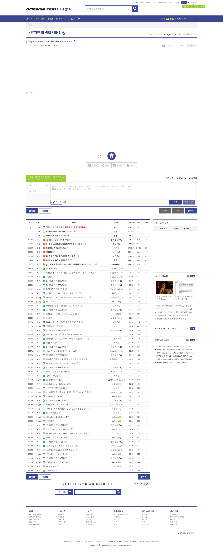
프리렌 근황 (49, 466)
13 (97, 484)
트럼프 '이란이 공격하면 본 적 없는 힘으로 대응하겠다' (175, 350)
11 (89, 484)
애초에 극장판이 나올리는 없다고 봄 (60, 314)
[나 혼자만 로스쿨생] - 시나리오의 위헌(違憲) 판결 (66, 392)
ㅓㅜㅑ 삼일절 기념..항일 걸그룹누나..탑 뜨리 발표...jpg (175, 353)
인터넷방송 (174, 514)
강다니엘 (61, 519)
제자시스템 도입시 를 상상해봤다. (59, 450)
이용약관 (99, 542)
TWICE (60, 524)
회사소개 (67, 542)
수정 (165, 210)
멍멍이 (144, 514)
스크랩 (163, 45)
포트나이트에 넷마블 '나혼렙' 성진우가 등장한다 (65, 409)
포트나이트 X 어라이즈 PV (56, 417)
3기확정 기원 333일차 (54, 347)
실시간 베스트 (161, 276)
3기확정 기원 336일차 (54, 285)
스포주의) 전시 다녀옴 (54, 388)
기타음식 (145, 524)
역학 (115, 524)
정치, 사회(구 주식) (121, 514)
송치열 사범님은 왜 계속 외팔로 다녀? (60, 293)
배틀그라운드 (34, 519)
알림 (186, 229)
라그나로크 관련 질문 (53, 289)
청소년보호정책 (130, 542)
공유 (105, 165)
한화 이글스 (90, 517)
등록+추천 (189, 202)
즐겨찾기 (163, 229)
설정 (150, 35)
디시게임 (162, 2)
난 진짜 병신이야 (51, 413)
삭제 (178, 210)
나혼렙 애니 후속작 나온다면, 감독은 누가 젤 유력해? (67, 273)
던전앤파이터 (34, 524)
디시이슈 (172, 328)
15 (104, 484)
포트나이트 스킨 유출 (53, 454)
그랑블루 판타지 (35, 517)
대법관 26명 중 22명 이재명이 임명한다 (172, 363)
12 (93, 484)
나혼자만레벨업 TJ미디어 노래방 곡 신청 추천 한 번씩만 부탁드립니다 (68, 359)
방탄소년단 (62, 522)
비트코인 (117, 517)
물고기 (144, 519)
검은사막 (32, 522)
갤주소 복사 (177, 35)
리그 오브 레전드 (35, 514)
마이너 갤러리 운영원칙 (149, 542)
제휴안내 (78, 542)
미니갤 (142, 2)
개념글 (45, 210)
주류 (143, 522)
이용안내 (188, 35)
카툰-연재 (173, 522)
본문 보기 (169, 178)
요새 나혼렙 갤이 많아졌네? (56, 372)
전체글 (32, 210)
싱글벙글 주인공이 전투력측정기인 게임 (170, 319)
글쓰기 (191, 210)
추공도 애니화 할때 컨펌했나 (57, 429)
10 (86, 484)
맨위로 (190, 533)
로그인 (183, 3)
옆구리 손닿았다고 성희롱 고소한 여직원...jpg (174, 356)
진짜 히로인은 (50, 376)
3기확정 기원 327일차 (54, 458)
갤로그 (155, 2)
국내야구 (89, 514)
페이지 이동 (141, 484)
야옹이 (144, 517)
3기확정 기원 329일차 (54, 425)
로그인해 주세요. (163, 223)
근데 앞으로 (49, 318)
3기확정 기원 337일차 (54, 281)
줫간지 (47, 421)
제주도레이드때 (51, 470)
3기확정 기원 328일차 (54, 442)
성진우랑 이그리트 (52, 396)
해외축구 (89, 524)
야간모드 (192, 3)
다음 (109, 484)
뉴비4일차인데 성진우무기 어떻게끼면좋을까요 (64, 339)
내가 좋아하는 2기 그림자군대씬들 (59, 363)
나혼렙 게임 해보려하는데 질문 (58, 405)
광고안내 (88, 542)
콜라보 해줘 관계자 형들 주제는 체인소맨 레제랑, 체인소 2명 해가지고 (68, 433)
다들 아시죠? (50, 343)
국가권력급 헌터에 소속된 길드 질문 (60, 351)
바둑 (115, 522)
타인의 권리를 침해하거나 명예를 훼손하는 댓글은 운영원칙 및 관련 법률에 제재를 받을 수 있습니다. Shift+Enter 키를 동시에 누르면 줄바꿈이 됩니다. (92, 187)
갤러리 (135, 2)
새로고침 (193, 178)
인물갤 (148, 2)
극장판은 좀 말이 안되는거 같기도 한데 (61, 306)
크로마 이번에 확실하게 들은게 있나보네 (62, 334)
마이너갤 (39, 19)
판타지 (172, 519)
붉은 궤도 (48, 301)
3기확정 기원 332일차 (54, 355)
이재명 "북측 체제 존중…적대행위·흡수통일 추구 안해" (175, 306)
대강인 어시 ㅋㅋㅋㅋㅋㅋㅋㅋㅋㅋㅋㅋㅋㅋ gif (173, 309)
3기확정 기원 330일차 (54, 400)
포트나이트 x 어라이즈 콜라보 (57, 462)
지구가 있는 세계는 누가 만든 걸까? (60, 446)
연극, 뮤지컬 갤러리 (177, 517)
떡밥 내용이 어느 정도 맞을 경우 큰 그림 (61, 322)
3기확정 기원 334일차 (54, 330)
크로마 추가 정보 (51, 326)
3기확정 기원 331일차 (54, 367)
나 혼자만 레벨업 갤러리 (45, 33)
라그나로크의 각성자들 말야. (57, 384)
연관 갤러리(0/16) (163, 35)
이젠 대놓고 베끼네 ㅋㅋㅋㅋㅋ (58, 438)
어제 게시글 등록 (174, 19)
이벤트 (170, 2)
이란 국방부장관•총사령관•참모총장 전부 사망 (174, 359)
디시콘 (176, 2)
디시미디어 (160, 328)
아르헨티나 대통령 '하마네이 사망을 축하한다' (174, 346)
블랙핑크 (61, 514)
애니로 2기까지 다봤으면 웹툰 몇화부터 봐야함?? (65, 297)
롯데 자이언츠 (91, 522)
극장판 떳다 (49, 277)
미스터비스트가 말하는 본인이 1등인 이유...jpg (173, 312)
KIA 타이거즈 (90, 519)
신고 (130, 165)
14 (100, 484)
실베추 (92, 165)
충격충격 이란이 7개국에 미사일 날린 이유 (171, 315)
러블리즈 (61, 517)
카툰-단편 (173, 524)
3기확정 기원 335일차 (54, 310)
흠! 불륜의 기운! (51, 380)
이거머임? (49, 269)
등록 (175, 202)
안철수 (116, 519)
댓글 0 (191, 45)
